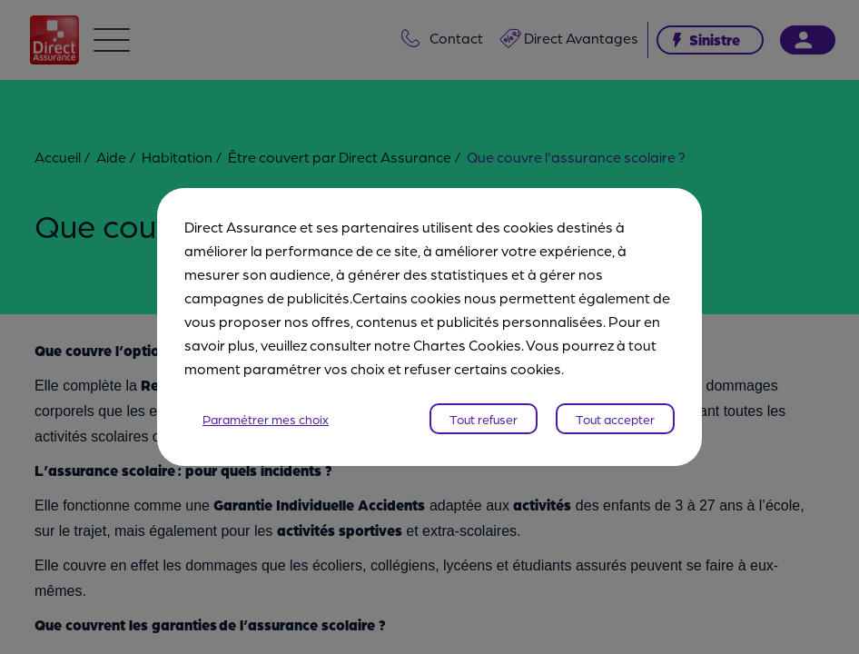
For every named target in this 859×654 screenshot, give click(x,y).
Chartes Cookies (467, 344)
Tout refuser (483, 418)
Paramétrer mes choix (265, 418)
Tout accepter (615, 418)
